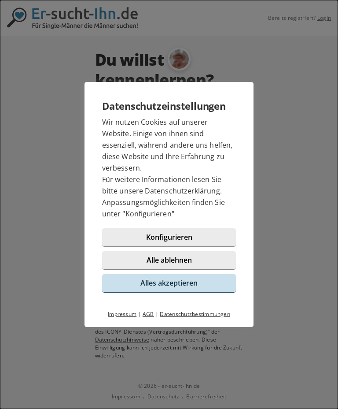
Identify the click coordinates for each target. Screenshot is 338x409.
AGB (148, 314)
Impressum (122, 314)
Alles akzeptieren (169, 283)
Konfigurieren (148, 214)
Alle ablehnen (169, 260)
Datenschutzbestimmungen (195, 314)
